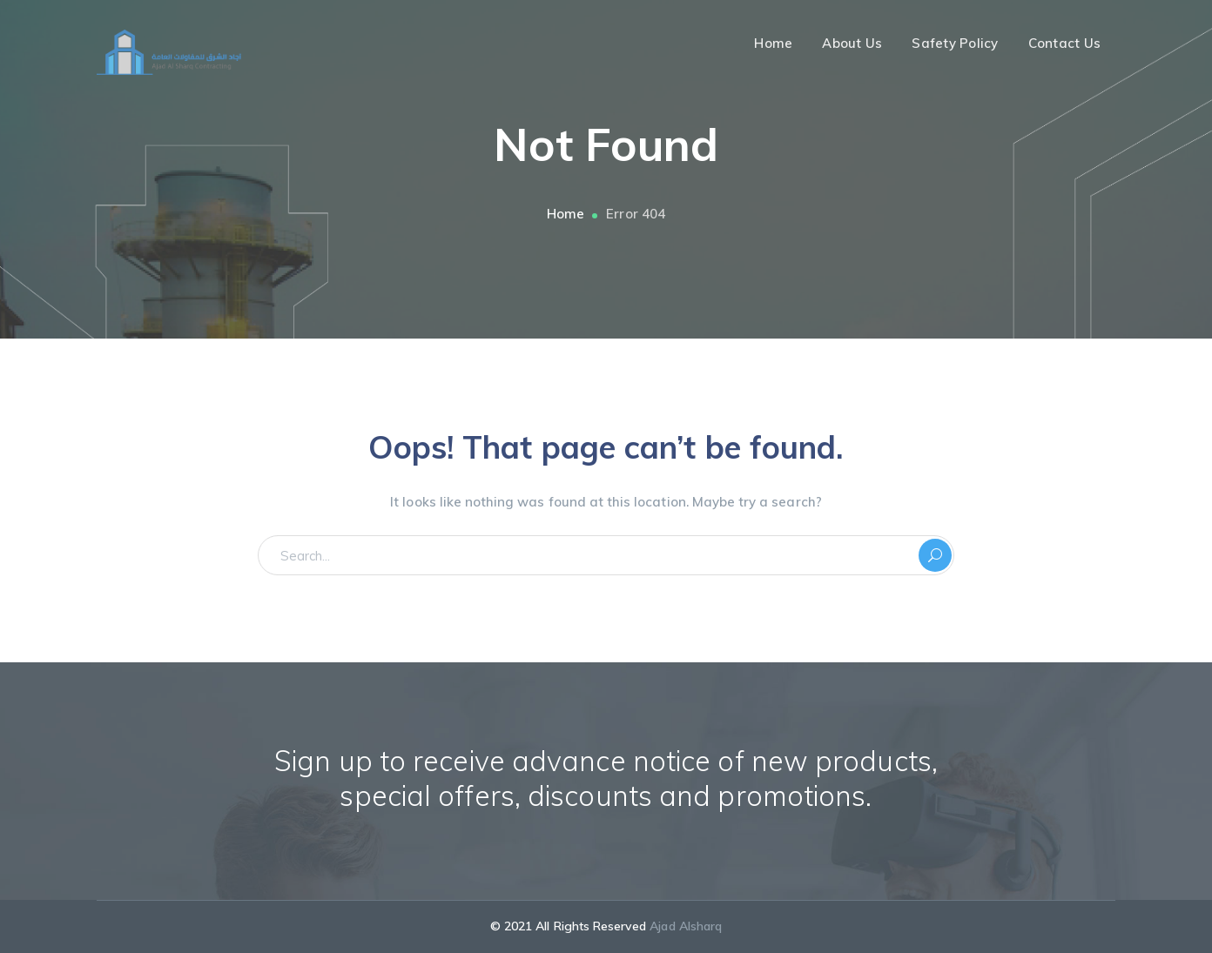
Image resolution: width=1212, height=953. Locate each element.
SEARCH (935, 555)
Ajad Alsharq (686, 926)
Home (565, 213)
